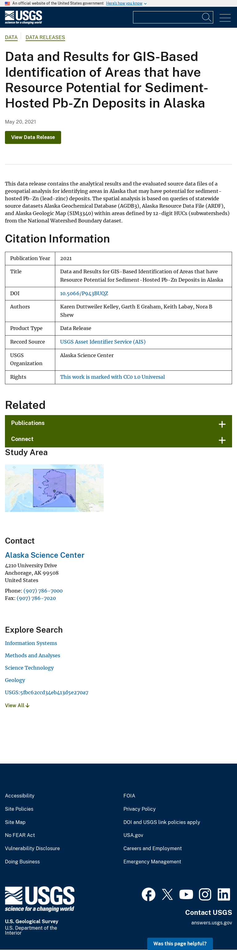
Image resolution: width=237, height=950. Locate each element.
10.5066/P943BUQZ (84, 293)
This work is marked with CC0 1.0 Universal (112, 377)
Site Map (15, 822)
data (11, 37)
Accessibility (20, 796)
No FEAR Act (20, 835)
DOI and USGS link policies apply (161, 822)
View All (17, 705)
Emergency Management (152, 862)
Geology (15, 680)
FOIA (129, 796)
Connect (22, 439)
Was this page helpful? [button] (180, 944)
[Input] (173, 17)
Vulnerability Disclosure (32, 848)
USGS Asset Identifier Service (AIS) (103, 342)
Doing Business (22, 862)
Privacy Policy (139, 809)
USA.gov (133, 835)
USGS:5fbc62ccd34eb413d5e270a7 (46, 692)
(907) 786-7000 (43, 591)
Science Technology (29, 668)
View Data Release (33, 137)
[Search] (207, 17)
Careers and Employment (152, 848)
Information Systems (31, 643)
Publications (28, 423)
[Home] (23, 23)
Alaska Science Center (45, 555)
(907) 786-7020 (36, 598)
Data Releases (45, 37)
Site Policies (19, 809)
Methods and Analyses (32, 655)
